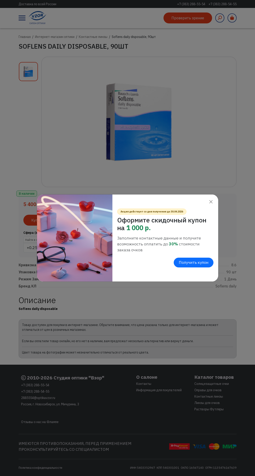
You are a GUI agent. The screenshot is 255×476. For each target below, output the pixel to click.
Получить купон (193, 262)
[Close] (211, 201)
